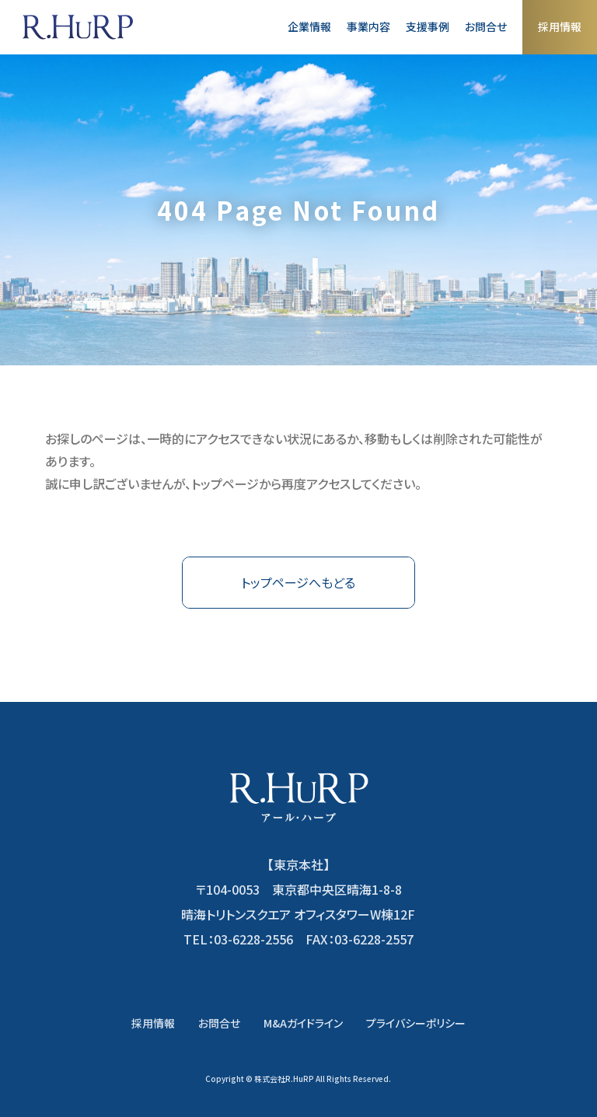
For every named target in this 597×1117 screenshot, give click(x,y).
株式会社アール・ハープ (78, 27)
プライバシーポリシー (416, 1023)
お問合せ (486, 26)
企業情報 (309, 26)
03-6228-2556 (253, 939)
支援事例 (427, 26)
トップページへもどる (298, 582)
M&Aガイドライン (303, 1023)
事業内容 (368, 26)
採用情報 (559, 26)
